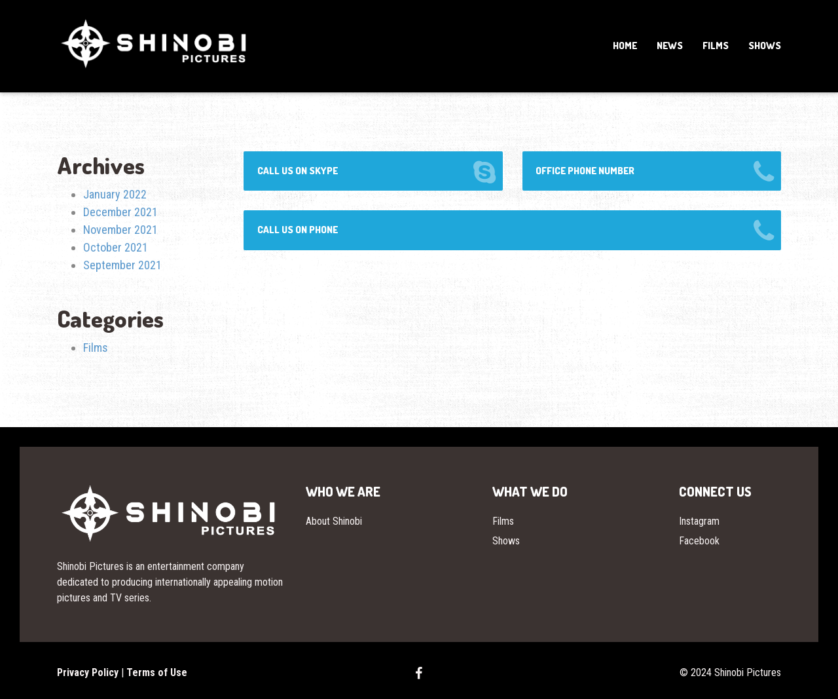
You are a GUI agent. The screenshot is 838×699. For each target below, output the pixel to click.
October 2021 (115, 247)
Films (715, 45)
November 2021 (120, 229)
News (670, 45)
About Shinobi (334, 521)
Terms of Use (156, 672)
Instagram (699, 521)
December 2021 (120, 212)
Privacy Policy (87, 672)
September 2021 (122, 265)
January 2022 (115, 194)
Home (625, 45)
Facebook (699, 541)
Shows (764, 45)
